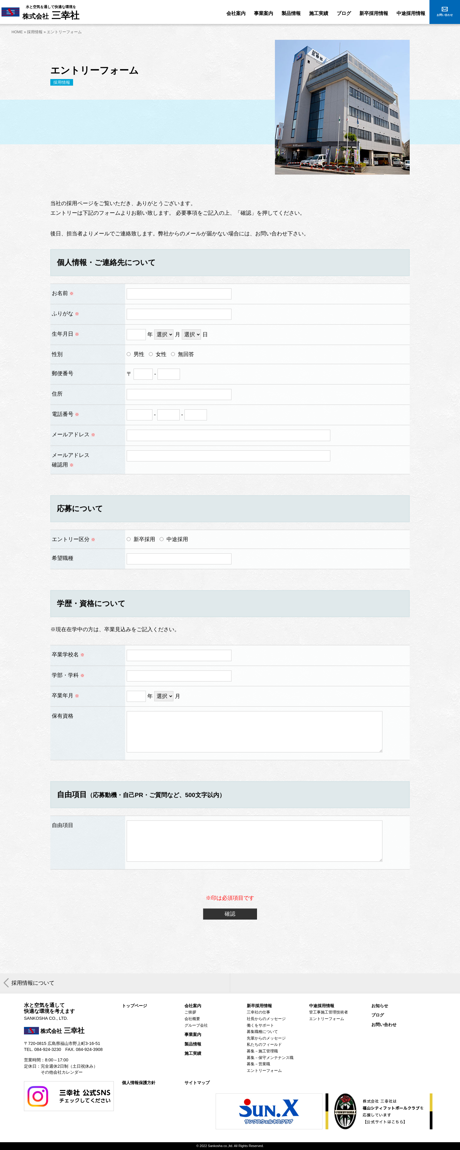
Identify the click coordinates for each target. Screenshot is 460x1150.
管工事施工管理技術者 (328, 1012)
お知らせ (379, 1006)
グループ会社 (196, 1025)
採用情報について (33, 983)
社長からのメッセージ (266, 1019)
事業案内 (192, 1034)
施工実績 (192, 1053)
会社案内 (192, 1006)
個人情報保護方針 (138, 1083)
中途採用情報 (321, 1006)
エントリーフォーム (264, 1071)
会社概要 (192, 1019)
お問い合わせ (384, 1024)
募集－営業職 (258, 1064)
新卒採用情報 (259, 1006)
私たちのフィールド (264, 1045)
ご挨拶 (190, 1012)
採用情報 (35, 32)
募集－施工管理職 (262, 1051)
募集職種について (262, 1032)
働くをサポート (260, 1025)
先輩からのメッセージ (266, 1038)
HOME (17, 32)
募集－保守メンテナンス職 (270, 1058)
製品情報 (192, 1044)
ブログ (377, 1015)
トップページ (134, 1006)
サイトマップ (197, 1083)
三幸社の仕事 (258, 1012)
